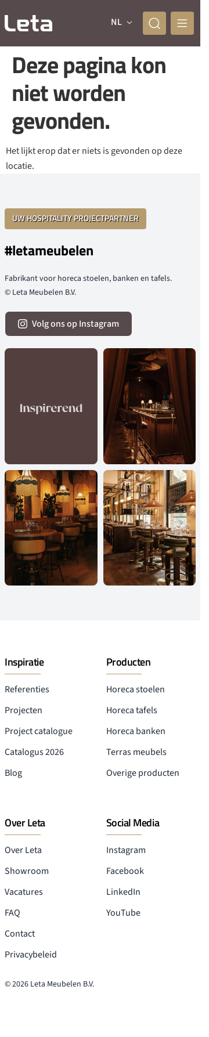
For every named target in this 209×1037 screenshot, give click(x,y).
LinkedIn (123, 892)
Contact (20, 933)
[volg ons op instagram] (68, 324)
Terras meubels (136, 752)
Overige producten (142, 773)
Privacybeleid (31, 954)
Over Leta (23, 850)
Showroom (27, 871)
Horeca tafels (131, 710)
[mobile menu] (182, 23)
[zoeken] (154, 23)
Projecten (23, 710)
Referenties (27, 689)
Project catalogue (39, 731)
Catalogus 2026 (34, 752)
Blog (13, 773)
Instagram (126, 850)
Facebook (125, 871)
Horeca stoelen (135, 689)
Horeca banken (135, 731)
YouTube (123, 912)
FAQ (12, 912)
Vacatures (24, 892)
